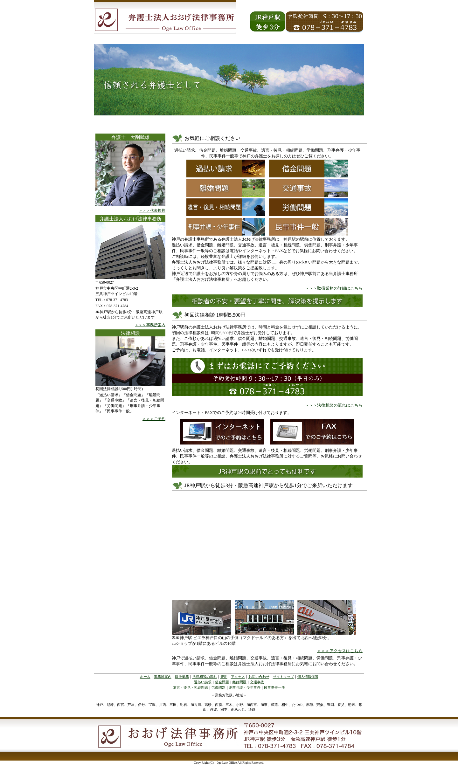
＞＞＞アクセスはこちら (340, 650)
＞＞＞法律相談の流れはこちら (334, 405)
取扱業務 (182, 677)
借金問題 (222, 682)
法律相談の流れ (204, 677)
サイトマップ (283, 677)
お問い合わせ (258, 677)
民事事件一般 (274, 687)
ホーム (145, 677)
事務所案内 (162, 677)
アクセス (238, 677)
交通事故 (257, 682)
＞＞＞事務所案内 (150, 325)
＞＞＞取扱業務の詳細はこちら (334, 288)
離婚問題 (239, 682)
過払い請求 (203, 682)
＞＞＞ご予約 (153, 419)
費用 (223, 677)
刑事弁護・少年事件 (244, 687)
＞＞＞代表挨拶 (152, 210)
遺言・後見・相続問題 (190, 687)
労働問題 (219, 687)
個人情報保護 (307, 677)
